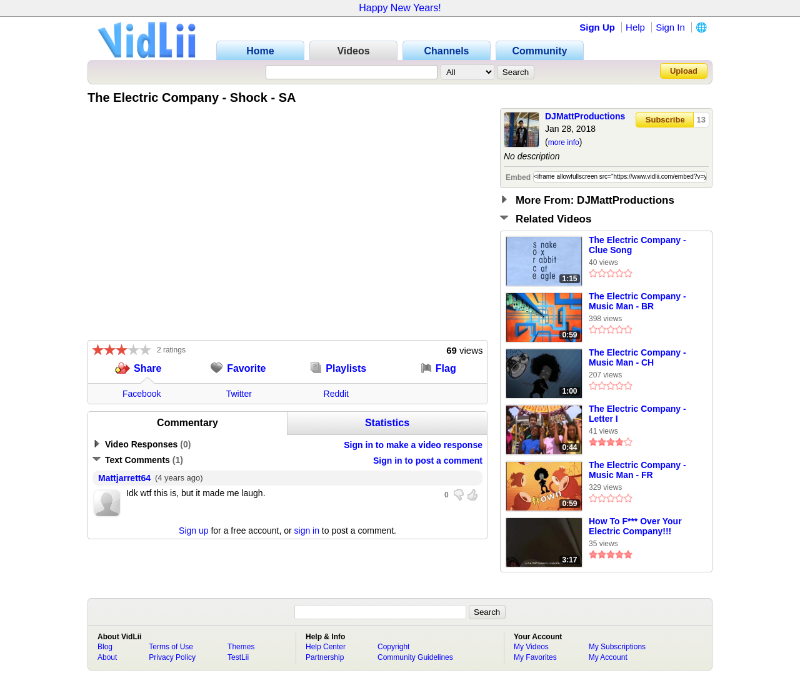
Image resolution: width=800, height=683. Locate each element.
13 (701, 119)
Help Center (326, 646)
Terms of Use (171, 646)
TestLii (238, 657)
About (107, 657)
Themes (241, 646)
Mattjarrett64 (124, 478)
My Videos (531, 646)
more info (563, 142)
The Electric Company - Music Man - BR (637, 301)
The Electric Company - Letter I (637, 414)
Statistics (387, 422)
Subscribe (665, 119)
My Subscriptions (617, 646)
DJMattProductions (585, 116)
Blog (105, 646)
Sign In (670, 27)
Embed (518, 177)
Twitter (239, 394)
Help (635, 27)
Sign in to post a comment (427, 461)
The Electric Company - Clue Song (637, 245)
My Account (608, 657)
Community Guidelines (415, 657)
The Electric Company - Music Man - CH (637, 357)
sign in (306, 531)
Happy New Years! (400, 7)
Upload (684, 71)
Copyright (393, 646)
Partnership (325, 657)
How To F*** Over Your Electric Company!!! (635, 526)
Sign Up (597, 27)
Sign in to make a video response (413, 445)
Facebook (141, 394)
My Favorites (535, 657)
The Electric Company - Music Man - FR (637, 470)
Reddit (336, 394)
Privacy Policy (172, 657)
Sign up (193, 531)
